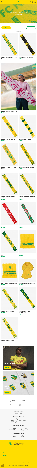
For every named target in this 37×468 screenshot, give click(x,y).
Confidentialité (10, 462)
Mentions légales (17, 462)
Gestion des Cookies (25, 462)
